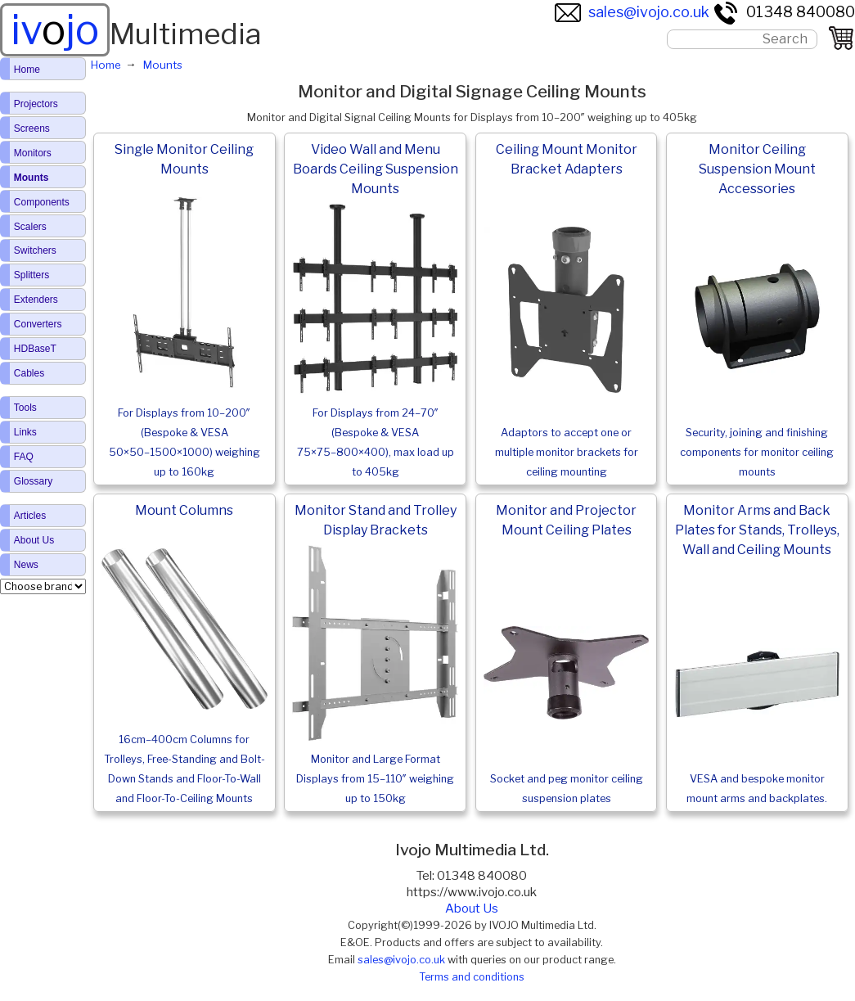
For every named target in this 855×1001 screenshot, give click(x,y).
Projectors (36, 104)
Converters (38, 324)
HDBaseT (35, 348)
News (26, 564)
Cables (29, 373)
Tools (25, 407)
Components (42, 202)
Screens (32, 128)
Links (25, 432)
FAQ (24, 456)
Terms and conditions (471, 977)
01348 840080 (784, 11)
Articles (30, 515)
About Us (471, 908)
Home (27, 69)
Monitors (33, 153)
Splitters (31, 275)
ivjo (55, 29)
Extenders (36, 299)
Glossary (33, 481)
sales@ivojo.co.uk (632, 11)
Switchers (35, 250)
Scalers (30, 226)
